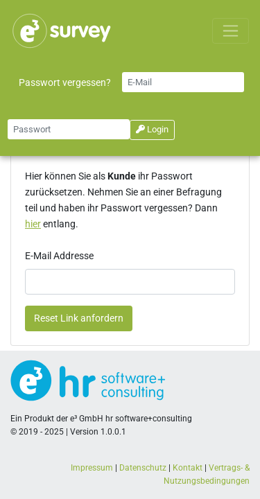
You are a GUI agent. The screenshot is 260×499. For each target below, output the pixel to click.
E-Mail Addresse (59, 256)
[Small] (183, 82)
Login (152, 129)
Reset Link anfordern (78, 318)
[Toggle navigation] (230, 31)
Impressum (92, 468)
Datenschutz (142, 468)
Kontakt (187, 468)
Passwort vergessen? (65, 83)
